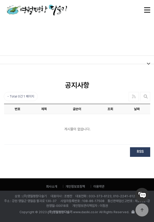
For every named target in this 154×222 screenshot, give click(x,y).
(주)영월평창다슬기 (36, 12)
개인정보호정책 (75, 186)
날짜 (137, 109)
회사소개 (51, 186)
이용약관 (98, 186)
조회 (110, 109)
